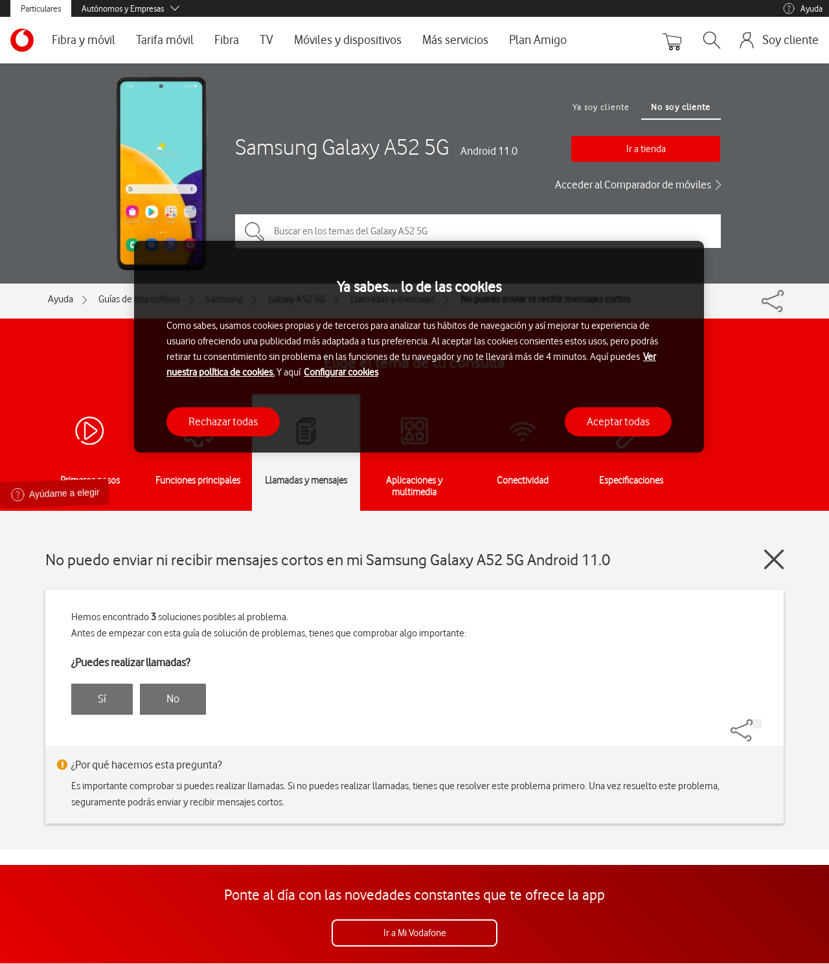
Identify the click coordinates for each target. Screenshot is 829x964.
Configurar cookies (341, 372)
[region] (419, 347)
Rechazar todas (223, 421)
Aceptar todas (618, 421)
